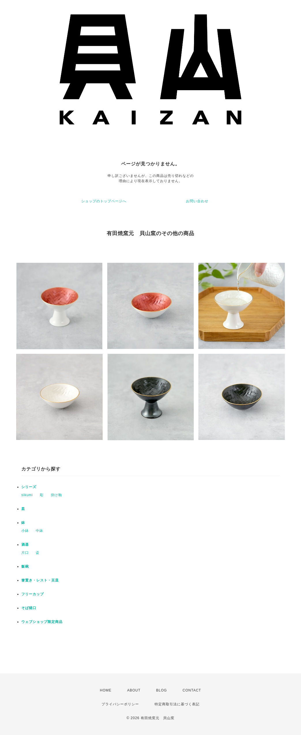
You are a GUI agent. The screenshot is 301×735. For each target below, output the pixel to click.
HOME (106, 690)
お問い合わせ (197, 201)
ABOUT (133, 690)
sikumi (27, 495)
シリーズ (28, 487)
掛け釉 (56, 495)
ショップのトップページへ (103, 201)
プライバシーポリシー (120, 704)
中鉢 (39, 531)
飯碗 (25, 566)
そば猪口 (28, 608)
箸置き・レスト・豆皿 (40, 580)
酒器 (25, 545)
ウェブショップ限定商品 (42, 622)
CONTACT (192, 690)
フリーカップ (32, 594)
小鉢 (25, 531)
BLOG (161, 690)
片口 (25, 553)
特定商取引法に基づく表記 (177, 704)
